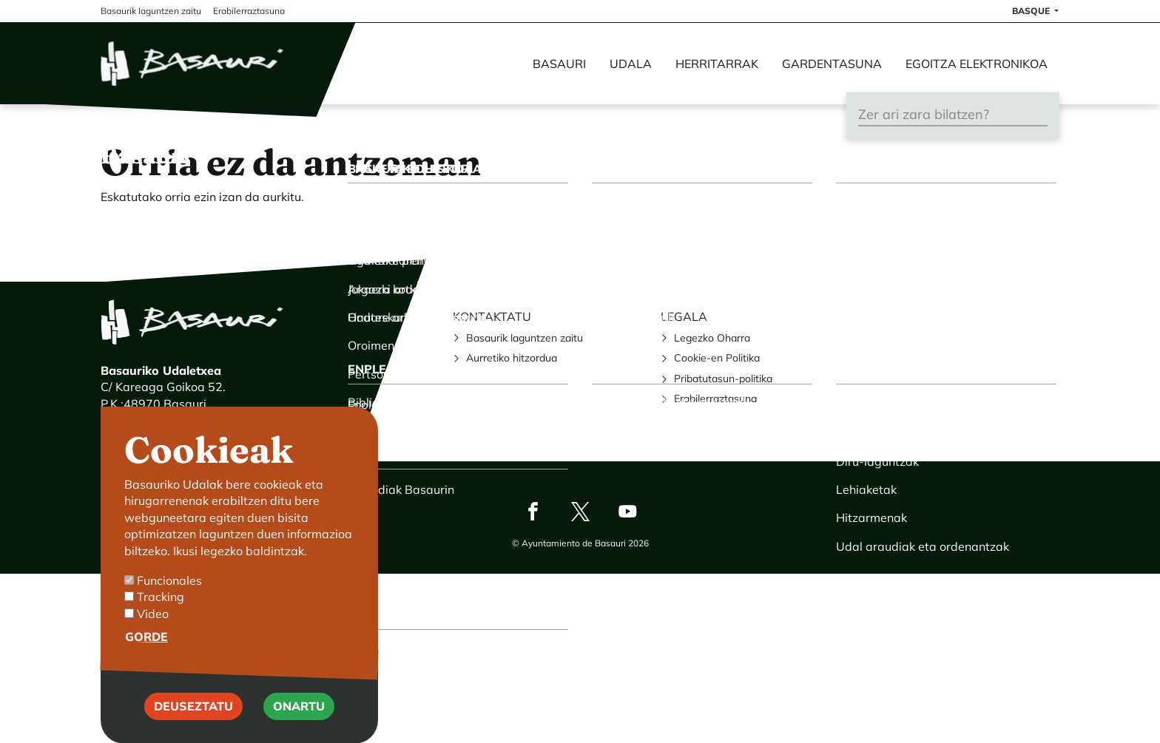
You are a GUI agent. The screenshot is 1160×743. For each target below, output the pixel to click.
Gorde (146, 658)
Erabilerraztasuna (715, 398)
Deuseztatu (193, 727)
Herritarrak (716, 63)
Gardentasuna (832, 63)
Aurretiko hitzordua (511, 357)
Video (153, 634)
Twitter (580, 511)
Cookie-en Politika (717, 357)
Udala (631, 63)
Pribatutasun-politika (723, 378)
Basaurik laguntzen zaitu (524, 338)
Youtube (627, 511)
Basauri (559, 63)
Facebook (532, 511)
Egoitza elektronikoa (977, 63)
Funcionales (169, 601)
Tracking (160, 618)
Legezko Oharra (712, 338)
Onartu (299, 727)
